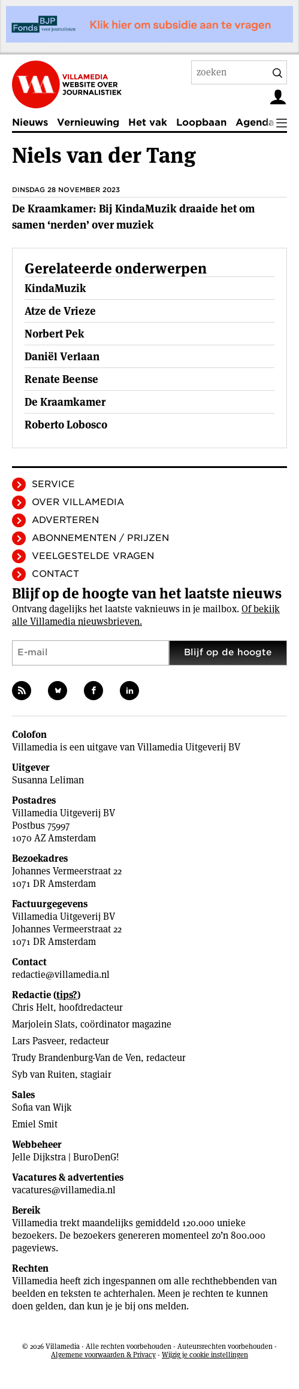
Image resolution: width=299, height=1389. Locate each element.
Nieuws (30, 122)
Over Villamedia (78, 502)
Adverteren (65, 520)
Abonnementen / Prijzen (100, 538)
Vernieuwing (88, 122)
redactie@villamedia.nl (61, 974)
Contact (55, 574)
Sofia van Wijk (42, 1107)
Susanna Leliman (48, 780)
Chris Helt (32, 1007)
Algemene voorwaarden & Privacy (103, 1354)
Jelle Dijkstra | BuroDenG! (65, 1157)
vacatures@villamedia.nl (64, 1190)
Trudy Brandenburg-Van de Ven (76, 1057)
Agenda (254, 122)
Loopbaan (201, 122)
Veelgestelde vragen (93, 556)
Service (53, 484)
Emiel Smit (35, 1124)
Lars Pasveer (38, 1041)
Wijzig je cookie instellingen (205, 1354)
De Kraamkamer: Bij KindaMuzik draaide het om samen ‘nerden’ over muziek (133, 217)
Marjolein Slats (43, 1024)
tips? (66, 995)
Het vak (147, 122)
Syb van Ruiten (43, 1074)
